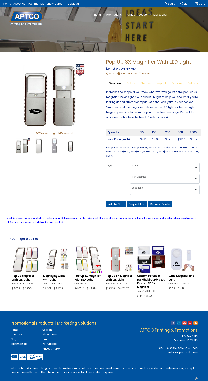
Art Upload (72, 4)
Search (171, 4)
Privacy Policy (51, 349)
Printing (96, 15)
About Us (19, 4)
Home (7, 4)
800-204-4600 (188, 348)
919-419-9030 (167, 348)
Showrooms (54, 4)
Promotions (114, 15)
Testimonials (36, 4)
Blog (13, 339)
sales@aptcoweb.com (183, 352)
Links (45, 339)
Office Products (137, 15)
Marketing (160, 15)
